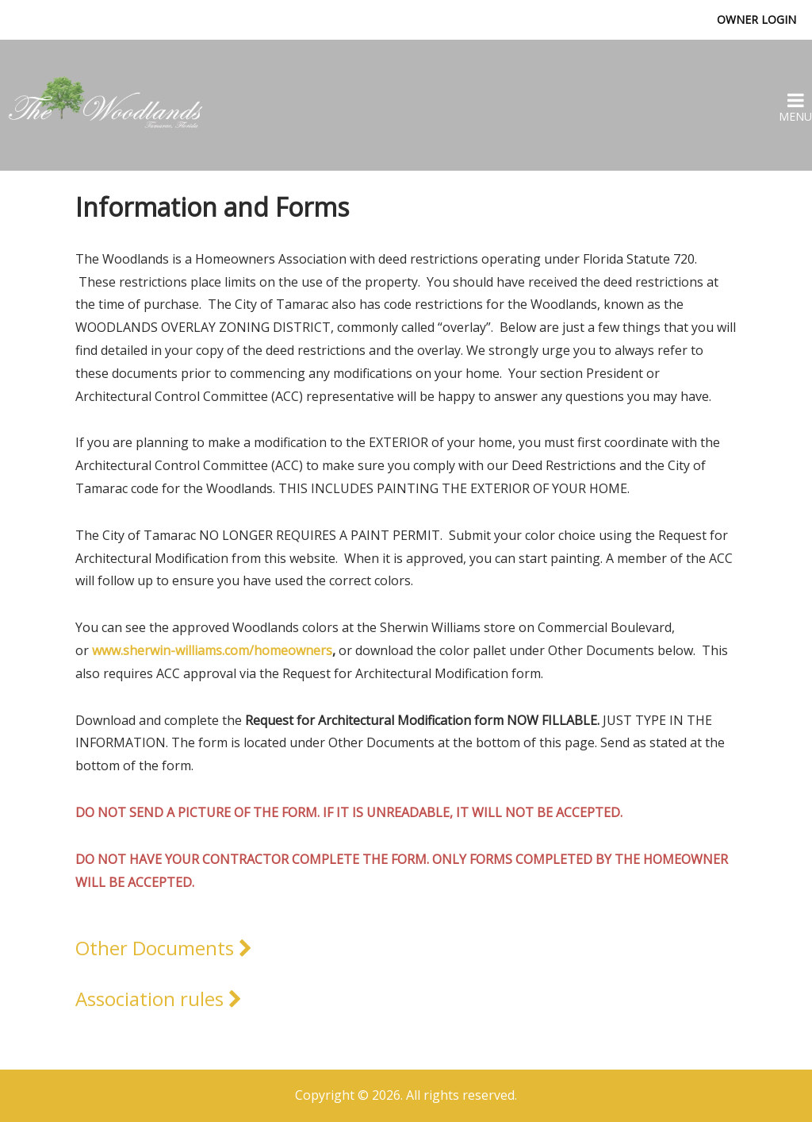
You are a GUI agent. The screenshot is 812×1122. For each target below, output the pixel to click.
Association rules (158, 998)
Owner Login (756, 19)
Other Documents (163, 948)
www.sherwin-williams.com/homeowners (212, 650)
